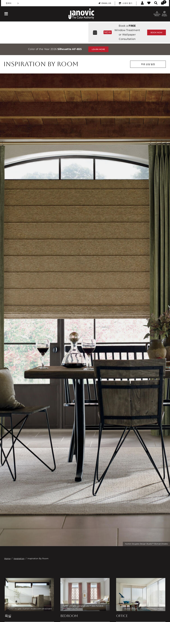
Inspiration (19, 558)
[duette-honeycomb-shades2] (29, 579)
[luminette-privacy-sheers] (140, 579)
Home (7, 558)
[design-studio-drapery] (85, 579)
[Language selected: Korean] (12, 3)
